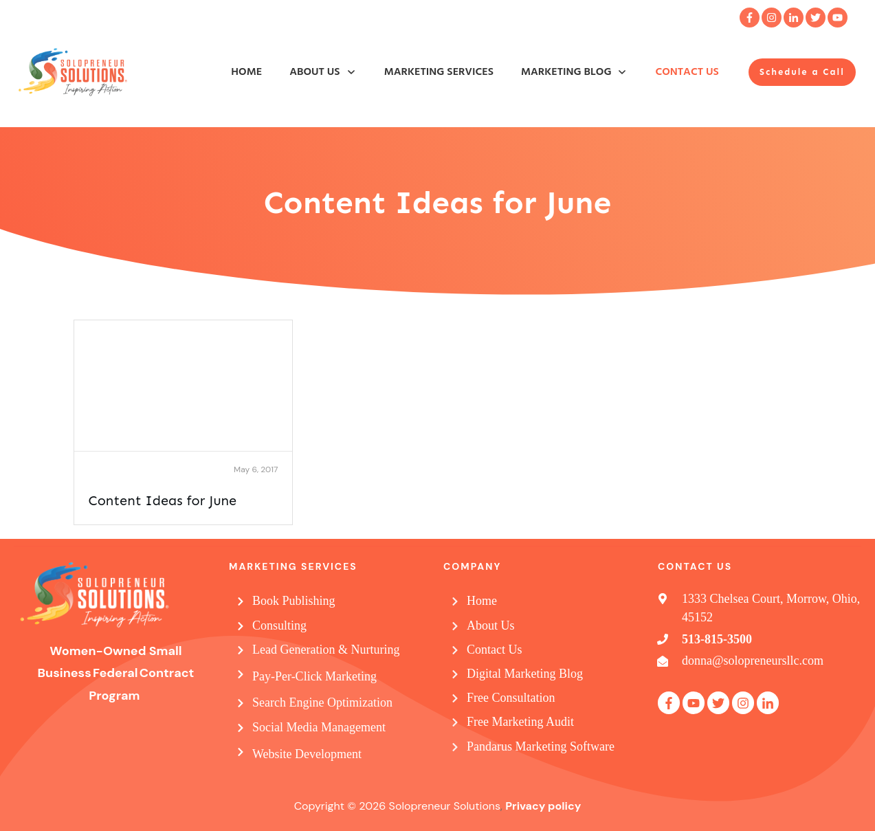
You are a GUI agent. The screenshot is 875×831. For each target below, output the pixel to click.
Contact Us (494, 649)
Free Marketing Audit (520, 722)
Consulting (279, 625)
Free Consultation (511, 698)
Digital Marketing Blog (525, 673)
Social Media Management (319, 727)
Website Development (307, 754)
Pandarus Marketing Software (540, 746)
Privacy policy (543, 806)
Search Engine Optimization (322, 702)
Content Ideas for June (163, 500)
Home (482, 601)
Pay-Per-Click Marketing (314, 676)
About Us (491, 625)
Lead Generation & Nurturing (325, 649)
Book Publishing (293, 601)
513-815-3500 (717, 639)
